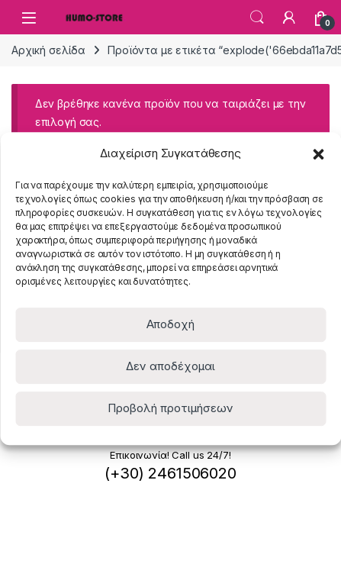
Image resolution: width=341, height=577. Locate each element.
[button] (318, 153)
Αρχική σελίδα (48, 50)
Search (257, 17)
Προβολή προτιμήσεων (170, 408)
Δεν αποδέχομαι (170, 366)
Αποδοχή (170, 324)
